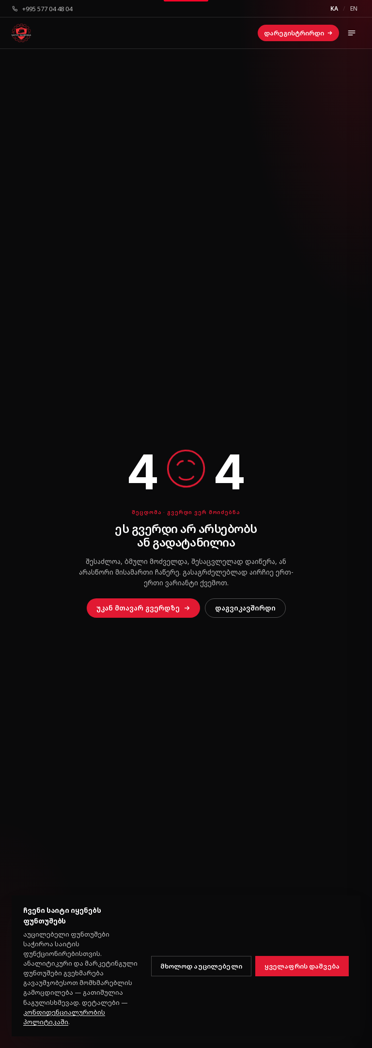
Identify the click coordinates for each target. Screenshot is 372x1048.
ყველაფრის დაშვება (302, 966)
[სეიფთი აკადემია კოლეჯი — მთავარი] (21, 33)
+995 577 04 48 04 (42, 8)
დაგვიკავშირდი (245, 607)
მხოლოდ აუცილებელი (201, 966)
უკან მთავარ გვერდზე (143, 607)
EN (353, 8)
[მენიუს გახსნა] (351, 33)
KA (334, 8)
